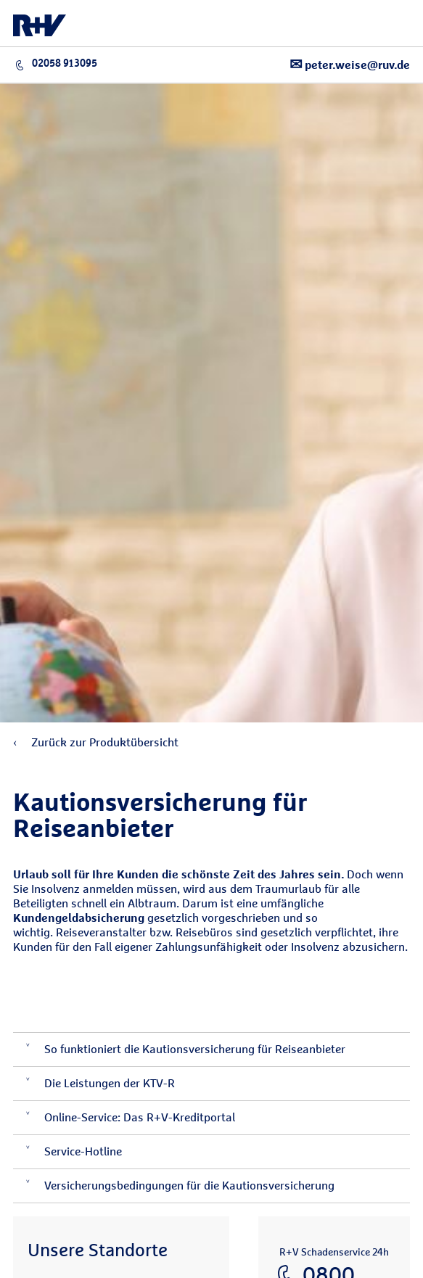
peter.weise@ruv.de (349, 64)
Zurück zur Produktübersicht (95, 742)
